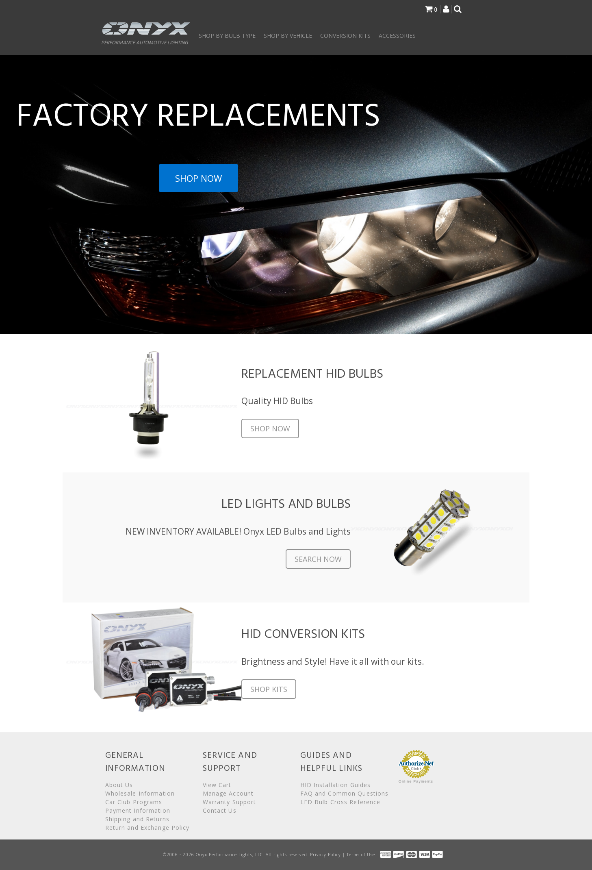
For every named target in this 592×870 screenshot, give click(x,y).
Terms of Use (361, 854)
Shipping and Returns (137, 819)
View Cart (217, 785)
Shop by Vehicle (288, 35)
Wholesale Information (140, 793)
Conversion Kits (345, 35)
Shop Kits (268, 689)
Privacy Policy (325, 854)
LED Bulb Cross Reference (340, 802)
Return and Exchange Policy (147, 827)
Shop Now (198, 178)
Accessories (397, 35)
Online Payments (416, 781)
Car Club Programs (134, 802)
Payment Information (137, 810)
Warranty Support (229, 802)
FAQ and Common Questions (344, 793)
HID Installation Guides (335, 785)
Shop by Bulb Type (227, 35)
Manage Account (228, 793)
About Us (119, 785)
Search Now (318, 559)
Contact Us (219, 810)
